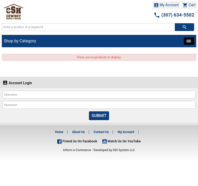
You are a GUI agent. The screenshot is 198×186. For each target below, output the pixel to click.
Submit (99, 115)
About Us (78, 132)
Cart (189, 5)
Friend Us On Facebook (77, 141)
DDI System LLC (124, 150)
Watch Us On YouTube (121, 141)
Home (59, 132)
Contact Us (101, 132)
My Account (166, 5)
